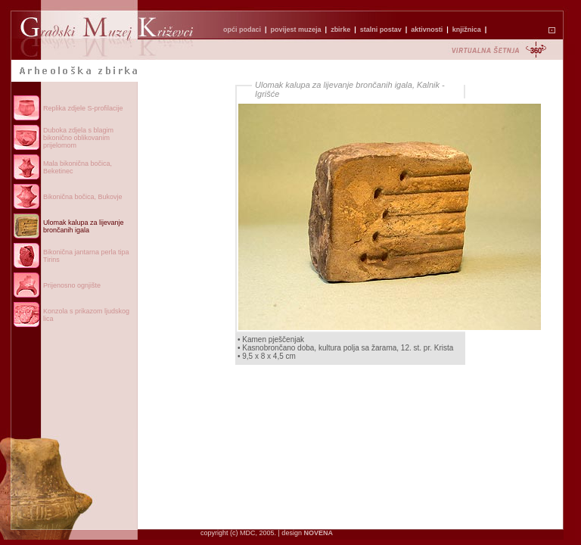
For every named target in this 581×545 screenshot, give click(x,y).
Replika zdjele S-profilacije (83, 108)
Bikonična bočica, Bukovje (83, 197)
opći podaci (242, 29)
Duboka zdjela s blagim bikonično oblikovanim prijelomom (78, 137)
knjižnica (466, 29)
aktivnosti (427, 29)
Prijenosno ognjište (72, 285)
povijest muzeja (296, 29)
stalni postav (381, 29)
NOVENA (318, 533)
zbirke (340, 29)
